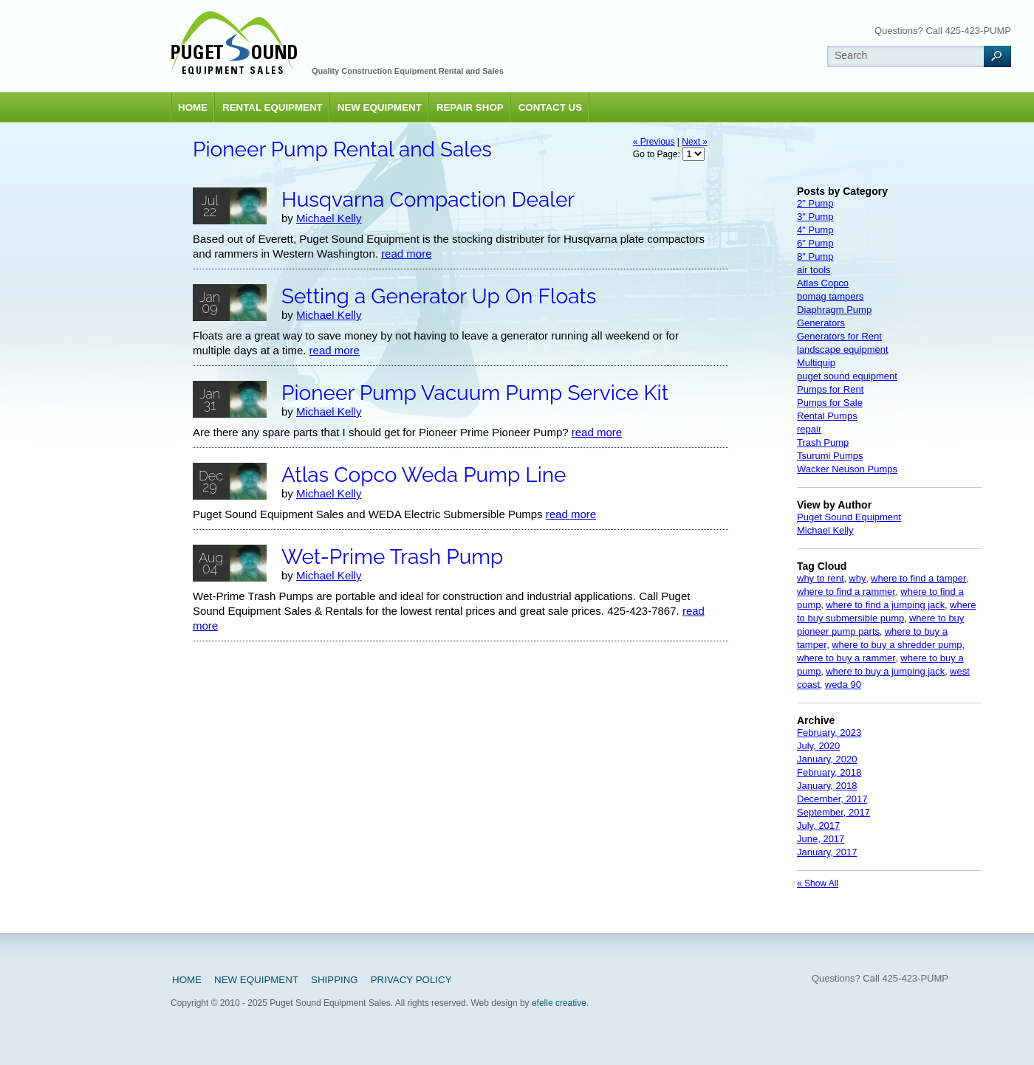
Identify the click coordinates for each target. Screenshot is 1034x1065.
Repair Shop (470, 107)
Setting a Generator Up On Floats (438, 296)
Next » (695, 142)
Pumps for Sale (830, 402)
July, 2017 (818, 825)
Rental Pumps (827, 415)
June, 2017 (820, 838)
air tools (814, 269)
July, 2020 (818, 745)
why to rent (820, 578)
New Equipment (380, 107)
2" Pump (815, 203)
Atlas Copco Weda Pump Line (423, 475)
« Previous (654, 142)
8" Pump (815, 256)
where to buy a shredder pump (897, 644)
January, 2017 (827, 852)
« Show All (817, 883)
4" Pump (815, 229)
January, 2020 (827, 759)
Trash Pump (823, 442)
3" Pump (815, 216)
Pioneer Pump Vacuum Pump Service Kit (474, 393)
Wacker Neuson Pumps (847, 469)
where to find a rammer (846, 591)
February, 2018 (829, 772)
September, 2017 (833, 812)
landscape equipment (843, 349)
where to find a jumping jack (885, 604)
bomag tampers (830, 296)
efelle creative (559, 1003)
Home (193, 107)
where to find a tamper (918, 578)
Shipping (334, 979)
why (857, 578)
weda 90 (843, 684)
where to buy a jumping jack (885, 671)
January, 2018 (827, 785)
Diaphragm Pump (834, 309)
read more (406, 253)
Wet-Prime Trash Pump (392, 557)
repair (809, 429)
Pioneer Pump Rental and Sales (342, 149)
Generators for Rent (839, 336)
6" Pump (815, 243)
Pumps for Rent (830, 389)
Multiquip (816, 362)
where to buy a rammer (846, 658)
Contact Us (550, 107)
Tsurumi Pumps (830, 455)
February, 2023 (829, 732)
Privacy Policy (411, 979)
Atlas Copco (823, 283)
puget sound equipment (847, 376)
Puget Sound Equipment (849, 517)
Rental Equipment (272, 107)
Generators (821, 322)
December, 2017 (832, 798)
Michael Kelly (328, 218)
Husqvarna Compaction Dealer (428, 199)
